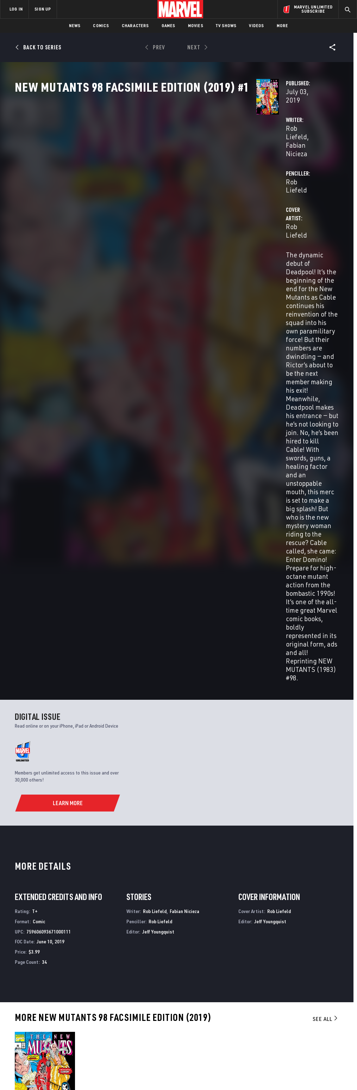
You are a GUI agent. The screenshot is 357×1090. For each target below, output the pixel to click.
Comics (101, 25)
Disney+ (125, 993)
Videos (256, 25)
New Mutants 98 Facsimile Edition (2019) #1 (35, 757)
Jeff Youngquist (158, 552)
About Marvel (74, 982)
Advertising (130, 982)
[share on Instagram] (315, 1000)
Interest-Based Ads (317, 1064)
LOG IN (16, 9)
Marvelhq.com (133, 1003)
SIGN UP (43, 9)
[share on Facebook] (280, 1000)
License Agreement (273, 1064)
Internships (71, 1013)
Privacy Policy (62, 1064)
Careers (67, 1003)
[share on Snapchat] (297, 1015)
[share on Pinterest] (315, 1015)
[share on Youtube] (280, 1015)
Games (168, 25)
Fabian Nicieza (175, 166)
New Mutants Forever (287, 916)
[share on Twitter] (297, 1000)
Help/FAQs (69, 993)
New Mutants (112, 916)
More (282, 25)
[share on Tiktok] (280, 1030)
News (75, 25)
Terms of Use (30, 1064)
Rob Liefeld (134, 166)
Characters (135, 25)
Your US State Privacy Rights (109, 1064)
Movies (195, 25)
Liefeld (21, 773)
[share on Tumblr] (332, 1000)
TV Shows (226, 25)
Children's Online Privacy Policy (218, 1064)
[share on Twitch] (332, 1015)
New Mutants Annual (39, 916)
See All (326, 639)
